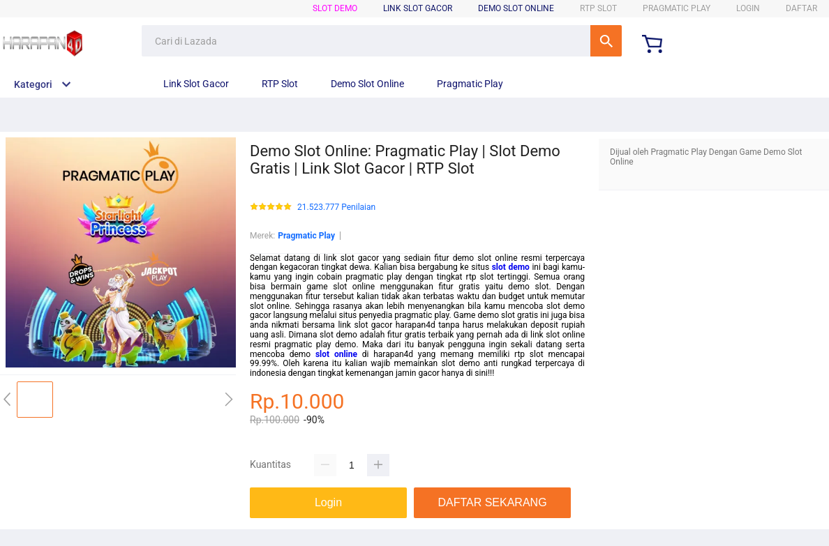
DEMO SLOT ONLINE (516, 8)
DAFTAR (801, 8)
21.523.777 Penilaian (336, 207)
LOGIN (748, 8)
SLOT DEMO (335, 8)
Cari (606, 40)
